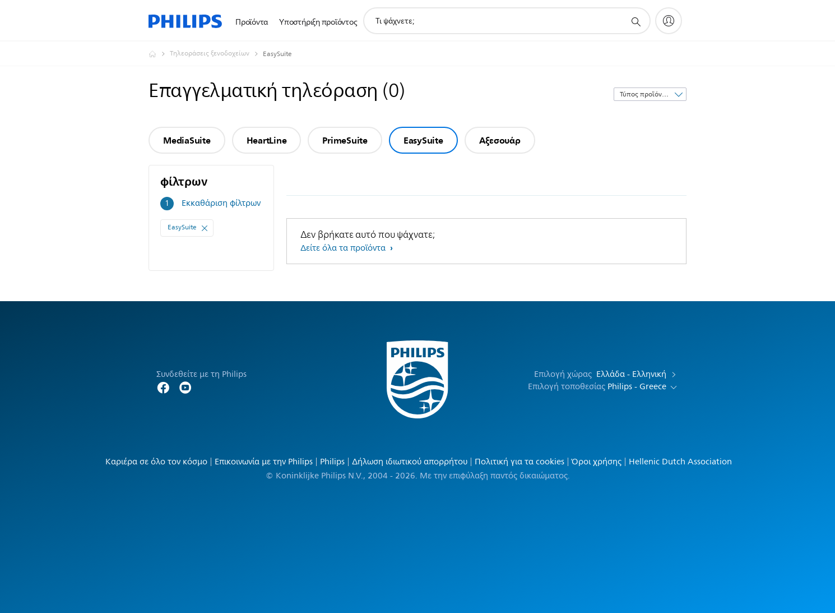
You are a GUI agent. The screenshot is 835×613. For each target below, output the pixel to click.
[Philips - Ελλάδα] (159, 54)
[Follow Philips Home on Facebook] (163, 387)
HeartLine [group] (267, 140)
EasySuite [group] (423, 140)
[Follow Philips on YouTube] (185, 387)
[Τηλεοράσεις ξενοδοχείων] (216, 54)
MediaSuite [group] (187, 140)
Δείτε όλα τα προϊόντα (344, 248)
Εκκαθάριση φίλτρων (221, 203)
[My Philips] (668, 20)
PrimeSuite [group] (345, 140)
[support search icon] (635, 21)
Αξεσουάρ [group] (500, 140)
